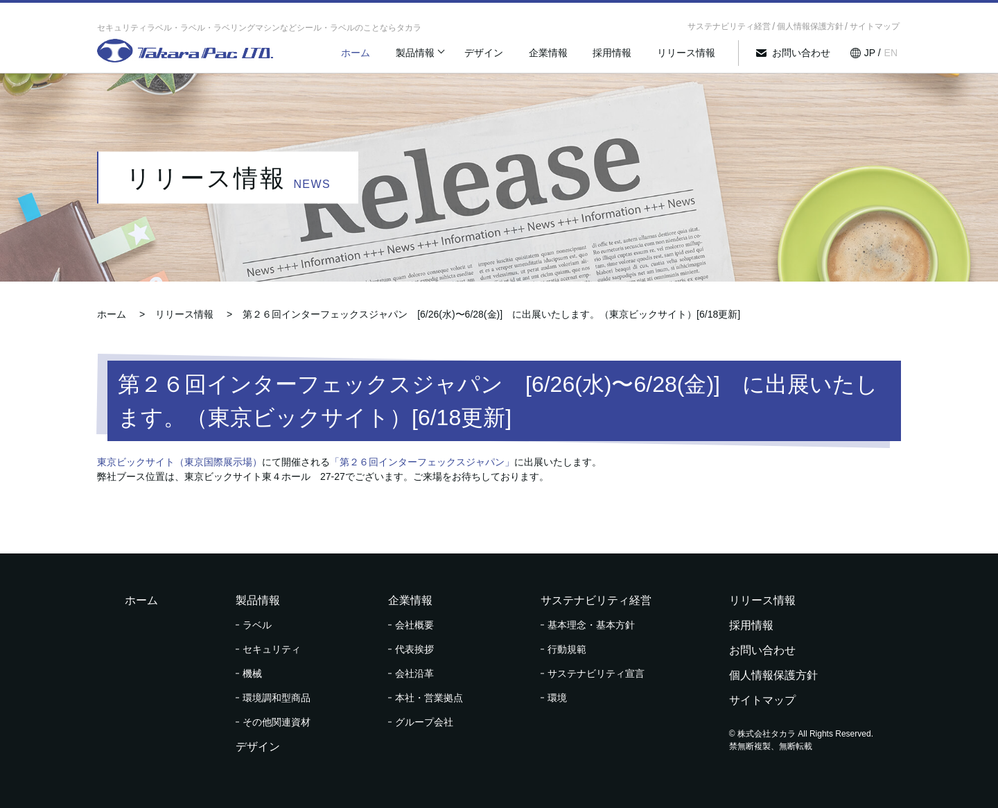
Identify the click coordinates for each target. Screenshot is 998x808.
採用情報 (623, 57)
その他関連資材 (276, 722)
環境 (557, 698)
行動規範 (567, 649)
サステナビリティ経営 (729, 26)
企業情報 (564, 57)
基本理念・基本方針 (591, 625)
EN (891, 57)
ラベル (257, 625)
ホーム (383, 57)
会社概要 (414, 625)
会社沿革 (414, 673)
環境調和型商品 (276, 698)
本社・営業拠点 (429, 698)
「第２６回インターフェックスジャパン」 (422, 461)
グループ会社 (424, 722)
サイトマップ (875, 26)
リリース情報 (693, 57)
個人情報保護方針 (810, 26)
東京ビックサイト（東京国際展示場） (179, 461)
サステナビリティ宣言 (596, 673)
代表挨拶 (414, 649)
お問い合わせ (804, 57)
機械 (252, 673)
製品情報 (438, 57)
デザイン (504, 57)
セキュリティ (272, 649)
